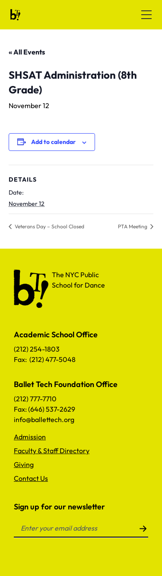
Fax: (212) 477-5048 (45, 359)
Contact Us (31, 478)
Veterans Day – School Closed (48, 226)
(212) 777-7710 (35, 398)
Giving (24, 464)
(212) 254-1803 (37, 349)
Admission (30, 436)
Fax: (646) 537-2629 (44, 409)
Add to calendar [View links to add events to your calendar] (53, 142)
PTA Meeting (133, 226)
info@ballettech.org (44, 419)
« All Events (27, 52)
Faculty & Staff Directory (51, 450)
